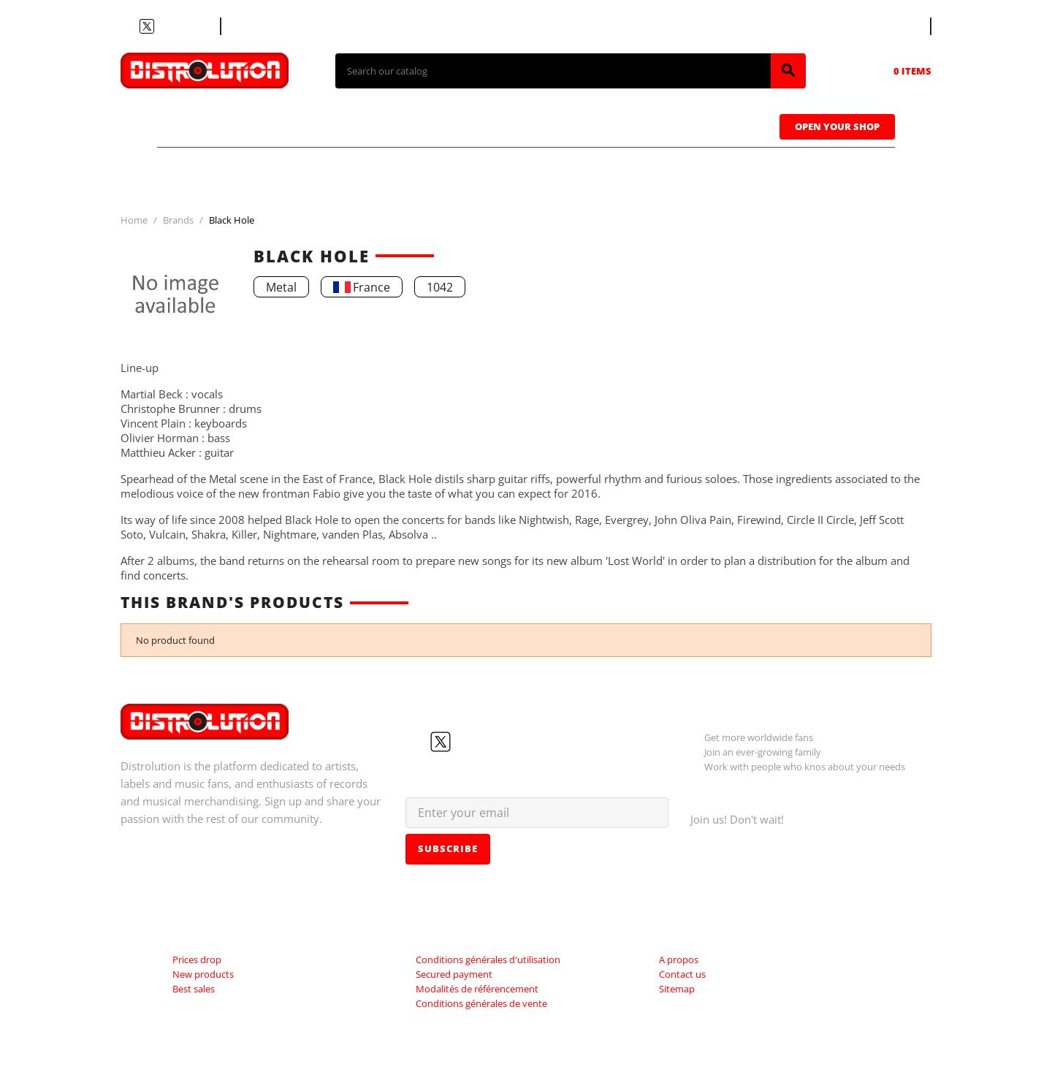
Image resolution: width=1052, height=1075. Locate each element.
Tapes (500, 125)
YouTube (164, 26)
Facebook (129, 26)
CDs (309, 125)
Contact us (259, 26)
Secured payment (454, 974)
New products (203, 974)
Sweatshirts (707, 125)
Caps (592, 125)
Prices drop (196, 959)
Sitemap (677, 988)
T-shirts (211, 125)
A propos (678, 959)
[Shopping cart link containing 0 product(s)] (892, 70)
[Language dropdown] (903, 26)
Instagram (182, 26)
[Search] (553, 70)
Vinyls (401, 125)
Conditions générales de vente (481, 1003)
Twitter (147, 26)
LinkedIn (199, 26)
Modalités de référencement (477, 988)
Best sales (193, 988)
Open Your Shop (837, 126)
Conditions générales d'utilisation (488, 959)
